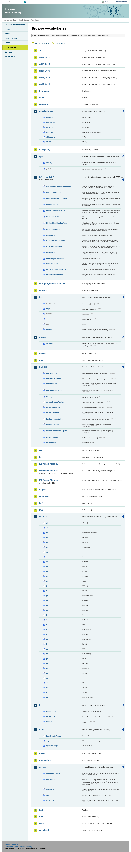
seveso (42, 767)
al (47, 523)
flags (48, 309)
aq (40, 50)
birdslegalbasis (52, 373)
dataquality (44, 150)
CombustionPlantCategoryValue (58, 186)
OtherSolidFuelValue (54, 246)
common (43, 104)
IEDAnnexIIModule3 (48, 471)
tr (46, 692)
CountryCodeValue (53, 192)
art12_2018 (44, 64)
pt (47, 663)
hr (47, 605)
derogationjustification (55, 402)
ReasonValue (51, 252)
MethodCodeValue (53, 229)
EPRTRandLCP (46, 177)
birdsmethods (51, 383)
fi (46, 586)
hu (47, 610)
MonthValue (50, 235)
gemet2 (42, 353)
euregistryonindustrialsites (52, 284)
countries (50, 344)
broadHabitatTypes (53, 736)
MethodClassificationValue (56, 223)
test (41, 810)
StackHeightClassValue (55, 259)
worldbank (44, 830)
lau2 (41, 510)
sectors (49, 722)
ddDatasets (50, 122)
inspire (42, 490)
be (47, 538)
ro (47, 668)
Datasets (8, 29)
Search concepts (60, 43)
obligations (50, 137)
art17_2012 (44, 78)
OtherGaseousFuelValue (55, 240)
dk (47, 566)
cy (47, 552)
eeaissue (49, 132)
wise (41, 823)
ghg (41, 360)
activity (49, 163)
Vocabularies (10, 47)
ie (47, 615)
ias (40, 450)
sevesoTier (50, 789)
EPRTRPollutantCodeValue (56, 198)
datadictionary (46, 111)
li (46, 630)
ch (47, 547)
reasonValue (51, 779)
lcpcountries (51, 711)
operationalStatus (53, 773)
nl (47, 654)
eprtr (41, 156)
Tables (7, 34)
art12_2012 (44, 57)
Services (8, 52)
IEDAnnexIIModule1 (48, 464)
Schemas (8, 43)
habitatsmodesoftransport (56, 431)
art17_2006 (44, 71)
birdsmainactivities (53, 378)
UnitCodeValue (52, 264)
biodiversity (45, 91)
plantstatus (50, 716)
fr (46, 591)
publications (45, 760)
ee (47, 571)
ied (40, 457)
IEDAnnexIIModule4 (48, 480)
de (47, 562)
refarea (49, 319)
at (47, 528)
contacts (49, 118)
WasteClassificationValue (56, 270)
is (47, 620)
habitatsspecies (52, 437)
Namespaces (10, 56)
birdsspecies (51, 397)
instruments (51, 443)
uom (41, 817)
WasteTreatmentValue (54, 275)
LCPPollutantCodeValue (55, 211)
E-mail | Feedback (12, 844)
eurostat (43, 290)
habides (43, 367)
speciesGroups (52, 746)
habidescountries (53, 407)
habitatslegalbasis (53, 412)
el (47, 576)
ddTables (49, 127)
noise (42, 753)
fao (40, 297)
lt (46, 634)
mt (47, 649)
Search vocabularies (42, 43)
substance (50, 800)
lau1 (41, 503)
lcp (40, 705)
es (47, 581)
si (47, 683)
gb (47, 596)
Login (106, 1)
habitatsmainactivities (54, 419)
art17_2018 (44, 84)
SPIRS (48, 795)
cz (47, 557)
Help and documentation (15, 25)
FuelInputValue (52, 205)
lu (47, 639)
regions (49, 741)
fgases (42, 337)
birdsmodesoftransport (55, 390)
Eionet (15, 20)
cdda (41, 98)
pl (47, 659)
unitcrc (49, 329)
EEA (15, 2)
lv (47, 644)
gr (47, 600)
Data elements (11, 38)
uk (47, 697)
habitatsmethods (52, 424)
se (47, 678)
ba (47, 533)
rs (47, 673)
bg (47, 542)
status (48, 142)
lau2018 (43, 517)
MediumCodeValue (53, 217)
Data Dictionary (24, 20)
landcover (44, 496)
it (46, 625)
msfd (41, 730)
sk (47, 688)
